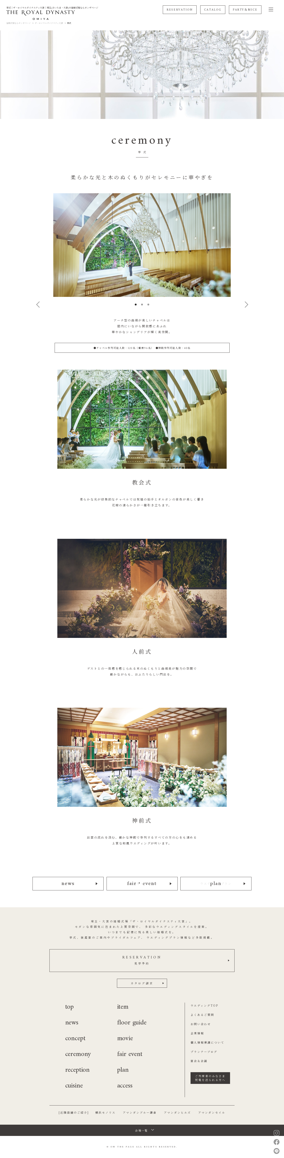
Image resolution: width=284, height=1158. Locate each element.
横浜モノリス (105, 1112)
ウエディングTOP (204, 1005)
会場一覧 (141, 1130)
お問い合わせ (201, 1024)
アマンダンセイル (211, 1112)
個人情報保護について (207, 1042)
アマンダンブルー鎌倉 (140, 1112)
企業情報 (197, 1033)
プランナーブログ (204, 1051)
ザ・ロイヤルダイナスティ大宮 (49, 23)
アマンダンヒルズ (177, 1112)
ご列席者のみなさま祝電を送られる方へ (210, 1078)
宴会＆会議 (199, 1061)
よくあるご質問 (202, 1015)
